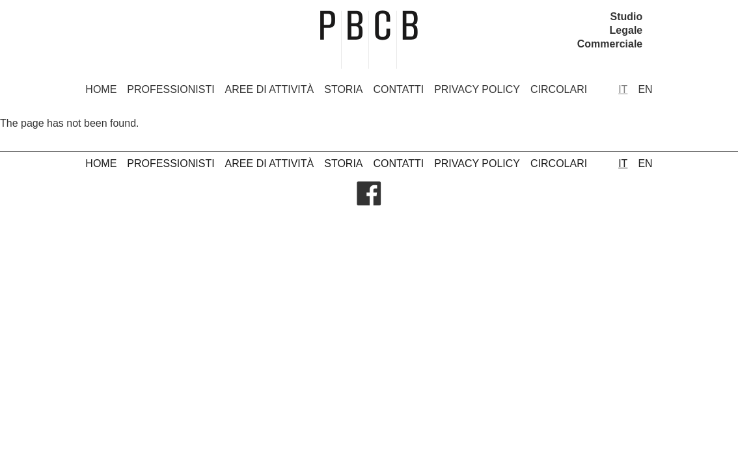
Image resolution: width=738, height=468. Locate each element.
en (645, 89)
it (622, 89)
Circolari (558, 89)
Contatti (399, 89)
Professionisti (170, 89)
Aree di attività (269, 89)
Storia (343, 89)
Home (100, 89)
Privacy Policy (477, 89)
